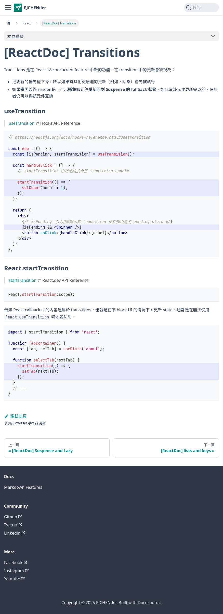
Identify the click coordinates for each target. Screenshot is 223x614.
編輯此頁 (15, 416)
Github (13, 517)
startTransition (22, 280)
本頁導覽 (15, 36)
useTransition (21, 123)
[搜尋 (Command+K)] (201, 7)
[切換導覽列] (8, 7)
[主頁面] (9, 23)
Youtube (14, 579)
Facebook (15, 562)
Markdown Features (23, 487)
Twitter (13, 525)
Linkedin (14, 533)
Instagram (16, 571)
